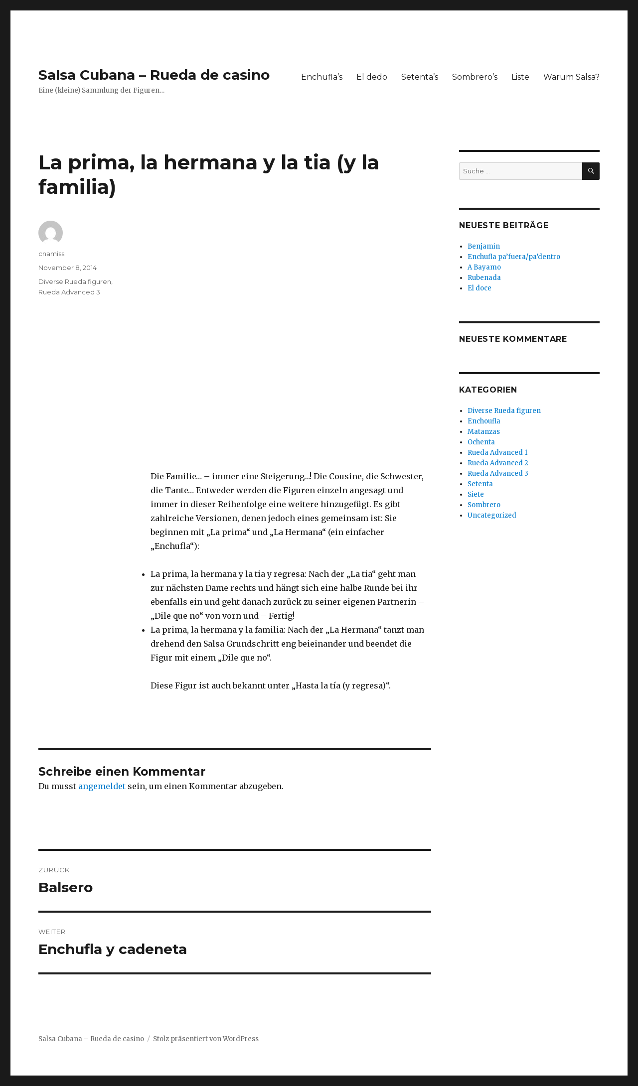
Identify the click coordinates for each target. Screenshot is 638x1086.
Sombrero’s (474, 77)
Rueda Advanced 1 (497, 452)
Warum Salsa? (571, 77)
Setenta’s (419, 77)
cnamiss (51, 254)
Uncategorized (492, 515)
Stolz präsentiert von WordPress (206, 1039)
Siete (476, 494)
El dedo (371, 77)
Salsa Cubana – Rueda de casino (154, 74)
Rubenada (484, 277)
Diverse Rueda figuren (74, 281)
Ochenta (481, 442)
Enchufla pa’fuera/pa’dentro (514, 257)
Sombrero (484, 505)
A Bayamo (484, 267)
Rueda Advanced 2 (498, 463)
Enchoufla (484, 421)
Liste (520, 77)
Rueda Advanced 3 (69, 292)
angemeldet (102, 786)
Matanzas (484, 431)
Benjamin (484, 246)
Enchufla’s (321, 77)
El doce (479, 288)
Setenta (480, 484)
